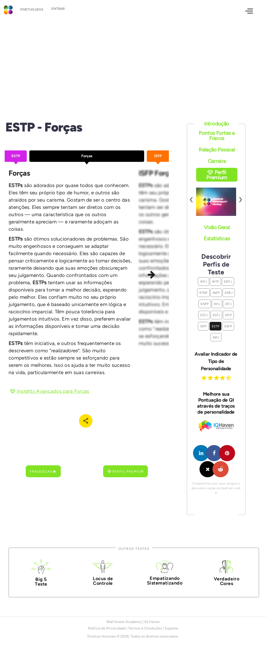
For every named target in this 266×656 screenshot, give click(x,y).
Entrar (61, 10)
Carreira (217, 161)
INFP (216, 293)
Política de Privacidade (106, 628)
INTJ (203, 281)
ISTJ (228, 304)
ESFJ (216, 315)
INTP (215, 281)
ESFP (228, 326)
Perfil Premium (126, 471)
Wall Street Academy (124, 622)
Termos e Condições (145, 628)
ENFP (205, 304)
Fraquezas (43, 471)
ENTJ (228, 281)
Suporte (171, 628)
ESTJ (204, 315)
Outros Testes (133, 549)
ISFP (203, 326)
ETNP (204, 293)
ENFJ (228, 293)
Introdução (216, 123)
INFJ (216, 337)
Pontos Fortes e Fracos (217, 135)
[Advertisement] (133, 64)
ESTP (215, 326)
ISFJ (217, 304)
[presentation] (191, 199)
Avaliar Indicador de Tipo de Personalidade (216, 361)
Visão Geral (217, 227)
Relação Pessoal (217, 149)
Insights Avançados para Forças (49, 391)
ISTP (228, 315)
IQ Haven (152, 622)
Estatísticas (217, 238)
